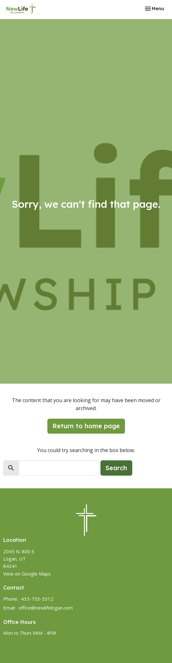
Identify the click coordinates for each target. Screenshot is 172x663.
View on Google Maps (27, 573)
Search (116, 468)
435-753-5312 (37, 599)
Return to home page (86, 426)
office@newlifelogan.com (45, 607)
